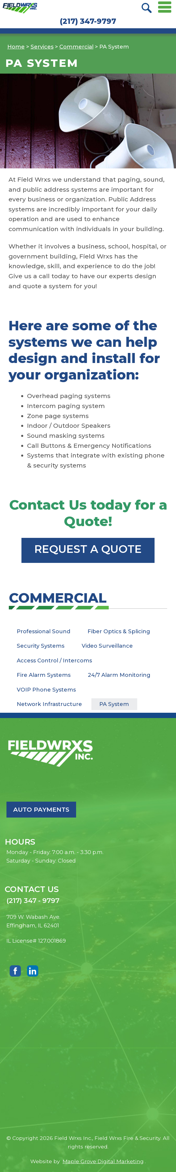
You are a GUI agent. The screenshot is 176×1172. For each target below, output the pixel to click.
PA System (114, 704)
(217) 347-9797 (88, 21)
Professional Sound (43, 631)
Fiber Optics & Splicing (119, 631)
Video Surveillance (107, 645)
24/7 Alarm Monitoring (119, 675)
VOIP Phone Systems (46, 689)
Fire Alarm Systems (44, 675)
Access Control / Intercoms (54, 660)
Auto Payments (41, 809)
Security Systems (40, 645)
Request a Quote (88, 549)
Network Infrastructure (49, 704)
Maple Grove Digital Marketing (103, 1161)
